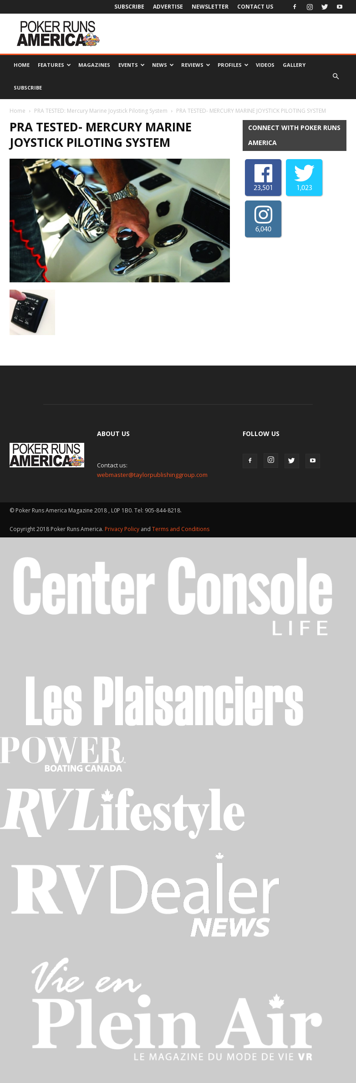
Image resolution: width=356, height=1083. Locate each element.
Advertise (168, 6)
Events (131, 64)
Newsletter (210, 6)
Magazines (94, 64)
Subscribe (129, 6)
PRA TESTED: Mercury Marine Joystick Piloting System (101, 111)
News (163, 64)
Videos (265, 64)
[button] (335, 76)
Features (54, 64)
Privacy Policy (123, 529)
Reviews (195, 64)
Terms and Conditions (180, 529)
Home (22, 64)
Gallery (294, 64)
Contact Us (255, 6)
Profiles (233, 64)
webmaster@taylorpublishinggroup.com (152, 475)
